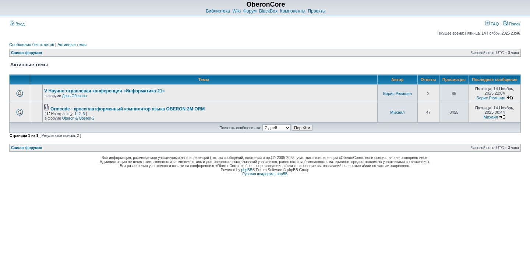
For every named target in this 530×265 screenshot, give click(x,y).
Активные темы (71, 44)
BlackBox (268, 11)
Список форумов (26, 53)
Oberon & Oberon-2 (78, 118)
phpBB (246, 170)
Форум (250, 11)
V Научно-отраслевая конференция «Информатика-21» (104, 90)
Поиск (511, 24)
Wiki (236, 11)
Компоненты (292, 11)
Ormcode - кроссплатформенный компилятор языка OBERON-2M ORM (127, 109)
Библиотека (218, 11)
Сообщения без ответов (31, 44)
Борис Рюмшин (397, 93)
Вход (17, 24)
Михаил (397, 112)
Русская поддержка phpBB (264, 174)
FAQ (492, 24)
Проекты (316, 11)
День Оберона (74, 96)
